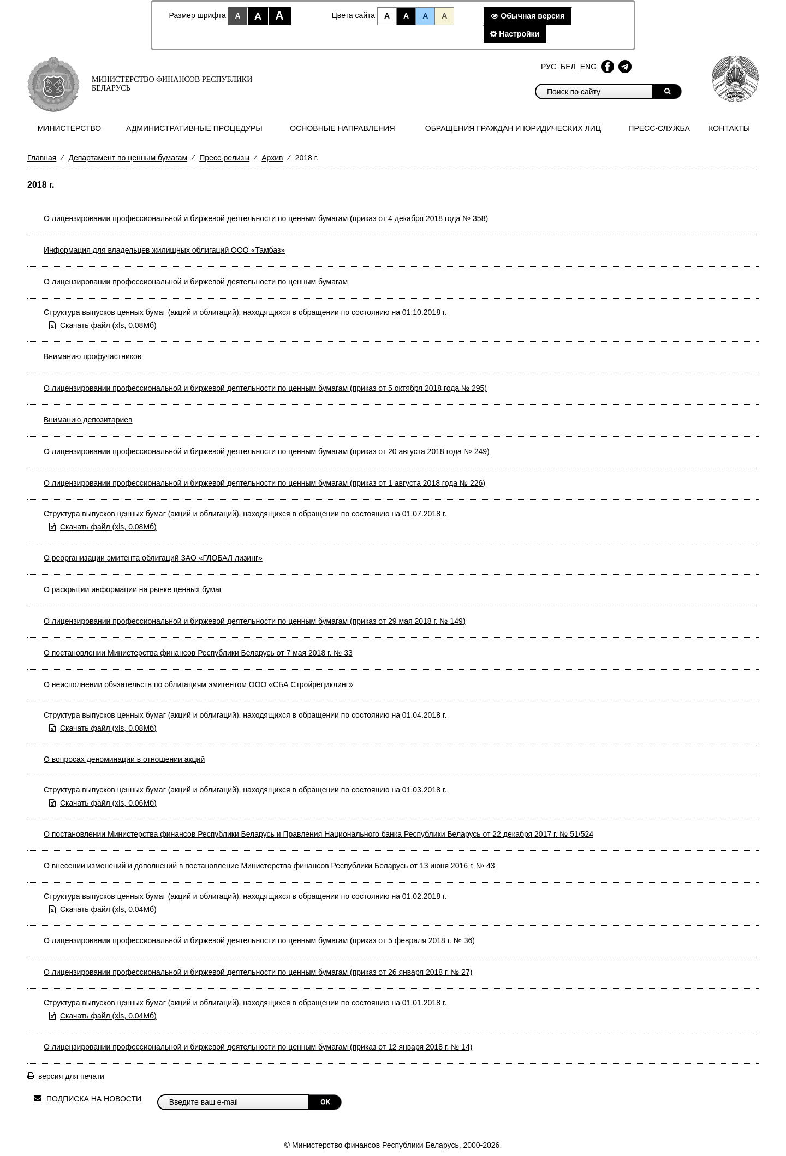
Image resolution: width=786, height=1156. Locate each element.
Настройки (514, 33)
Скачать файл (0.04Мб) (108, 909)
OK (325, 1102)
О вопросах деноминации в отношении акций (124, 759)
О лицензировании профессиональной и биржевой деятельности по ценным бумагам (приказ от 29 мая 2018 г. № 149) (255, 621)
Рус (548, 66)
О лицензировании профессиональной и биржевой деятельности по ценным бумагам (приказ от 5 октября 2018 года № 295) (265, 388)
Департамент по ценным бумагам (127, 157)
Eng (588, 66)
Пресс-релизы (224, 157)
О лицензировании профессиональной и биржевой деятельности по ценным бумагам (196, 281)
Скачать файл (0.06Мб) (108, 803)
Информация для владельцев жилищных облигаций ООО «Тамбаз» (164, 250)
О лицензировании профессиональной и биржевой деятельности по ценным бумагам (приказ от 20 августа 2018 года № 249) (267, 451)
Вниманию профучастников (92, 356)
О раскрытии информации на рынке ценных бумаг (133, 589)
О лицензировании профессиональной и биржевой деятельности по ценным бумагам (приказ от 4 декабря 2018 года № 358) (266, 218)
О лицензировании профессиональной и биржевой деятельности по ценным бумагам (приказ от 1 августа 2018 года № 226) (264, 483)
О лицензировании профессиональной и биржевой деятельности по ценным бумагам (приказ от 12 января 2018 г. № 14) (258, 1046)
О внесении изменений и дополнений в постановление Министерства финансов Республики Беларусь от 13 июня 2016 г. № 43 (269, 865)
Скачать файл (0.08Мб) (108, 325)
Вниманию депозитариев (88, 419)
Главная (41, 157)
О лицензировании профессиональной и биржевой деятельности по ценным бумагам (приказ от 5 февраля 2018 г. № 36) (259, 940)
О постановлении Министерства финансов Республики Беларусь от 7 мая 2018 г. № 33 (198, 652)
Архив (272, 157)
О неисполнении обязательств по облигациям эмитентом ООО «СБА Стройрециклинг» (198, 684)
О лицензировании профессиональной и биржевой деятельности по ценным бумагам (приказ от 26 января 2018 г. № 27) (258, 972)
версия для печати (71, 1076)
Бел (568, 66)
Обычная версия (527, 15)
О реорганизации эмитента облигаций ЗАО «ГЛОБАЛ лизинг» (153, 557)
